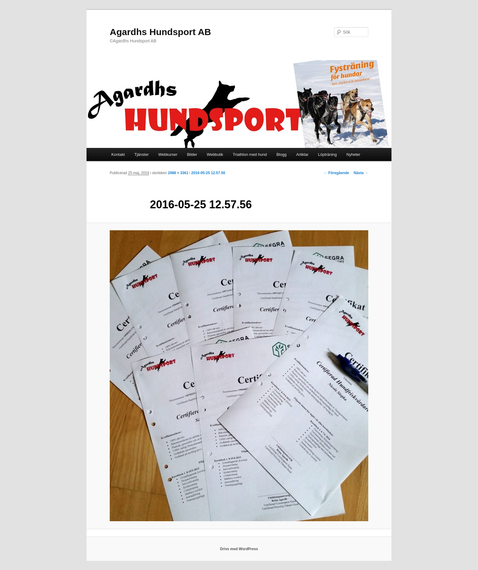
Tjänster (141, 154)
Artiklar (302, 154)
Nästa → (361, 173)
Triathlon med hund (250, 154)
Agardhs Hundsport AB (160, 32)
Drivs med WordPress (239, 549)
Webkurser (167, 154)
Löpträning (327, 154)
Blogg (281, 154)
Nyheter (353, 154)
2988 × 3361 (178, 173)
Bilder (192, 154)
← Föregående (336, 173)
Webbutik (215, 154)
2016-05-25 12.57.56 (208, 173)
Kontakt (118, 154)
